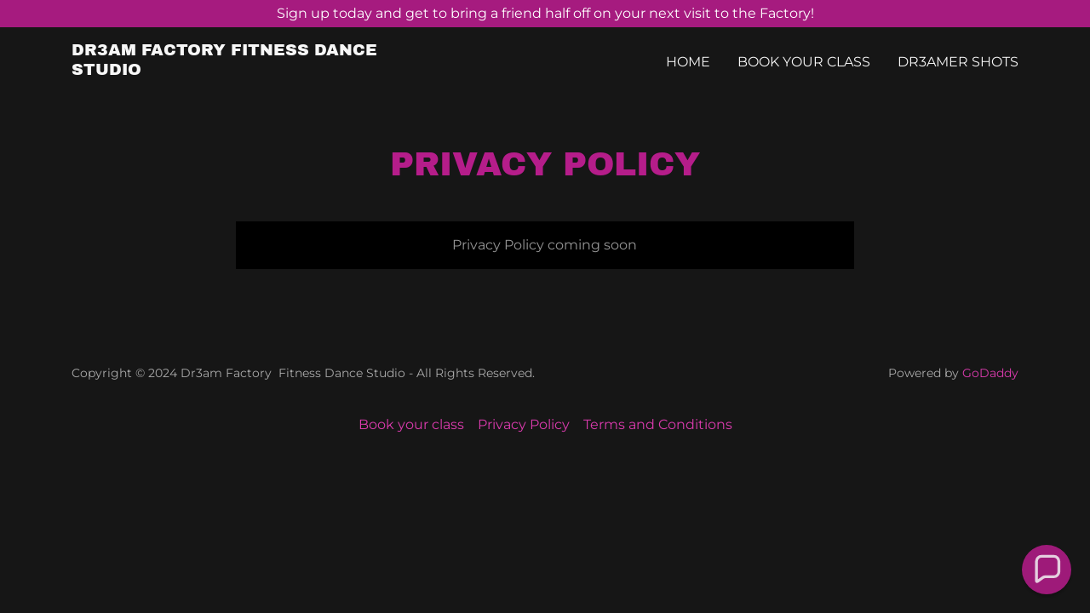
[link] (237, 70)
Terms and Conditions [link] (657, 424)
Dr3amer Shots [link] (958, 62)
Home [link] (688, 62)
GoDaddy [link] (990, 373)
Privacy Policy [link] (524, 424)
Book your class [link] (803, 62)
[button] (1046, 569)
